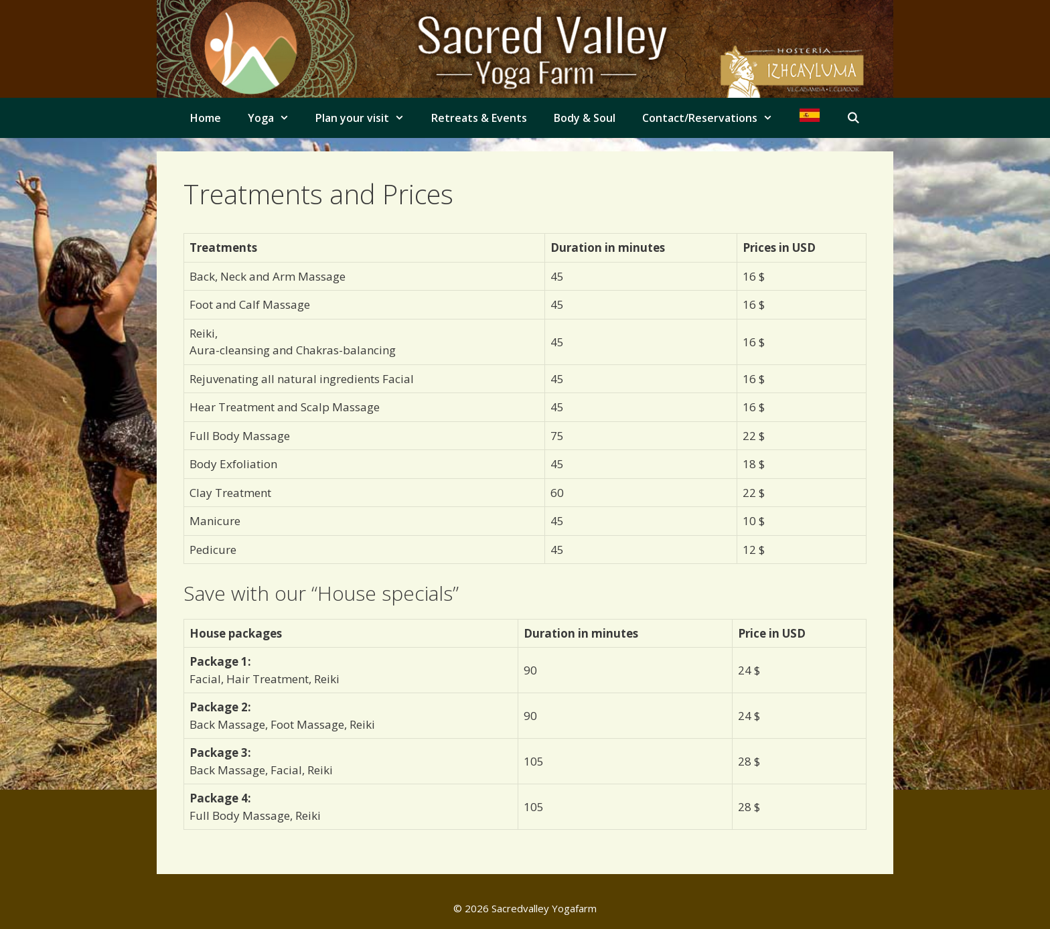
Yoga (275, 118)
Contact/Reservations (714, 118)
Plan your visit (366, 118)
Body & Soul (584, 118)
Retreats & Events (479, 118)
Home (205, 118)
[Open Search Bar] (853, 118)
